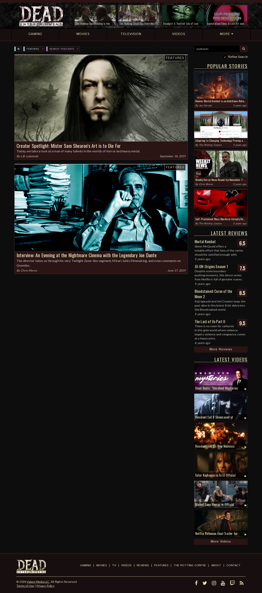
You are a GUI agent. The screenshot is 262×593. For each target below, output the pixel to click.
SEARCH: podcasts (62, 49)
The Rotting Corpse (210, 145)
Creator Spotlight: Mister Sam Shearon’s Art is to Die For (69, 145)
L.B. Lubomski (29, 156)
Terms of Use (25, 585)
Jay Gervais (205, 105)
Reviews (143, 565)
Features (33, 49)
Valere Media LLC (38, 581)
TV (114, 565)
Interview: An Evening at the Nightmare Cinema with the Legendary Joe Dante (87, 255)
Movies (101, 565)
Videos (126, 565)
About (216, 565)
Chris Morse (29, 270)
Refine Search (238, 56)
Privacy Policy (45, 585)
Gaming (85, 565)
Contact (233, 565)
